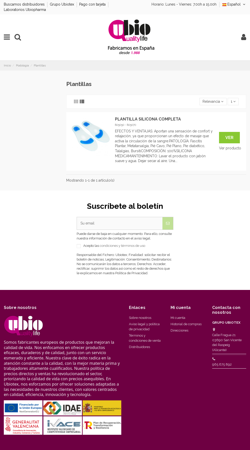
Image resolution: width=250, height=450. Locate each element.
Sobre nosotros (140, 318)
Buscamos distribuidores (25, 4)
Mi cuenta (178, 318)
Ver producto (230, 148)
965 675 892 (222, 364)
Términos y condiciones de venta (145, 338)
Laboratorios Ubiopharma (25, 10)
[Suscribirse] (167, 223)
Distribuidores (139, 347)
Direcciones (179, 330)
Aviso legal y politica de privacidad (144, 326)
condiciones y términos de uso (122, 246)
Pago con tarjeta (93, 4)
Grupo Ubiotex (62, 4)
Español (234, 4)
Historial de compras (186, 324)
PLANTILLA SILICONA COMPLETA (148, 119)
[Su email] (119, 223)
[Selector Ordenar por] (212, 101)
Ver (229, 137)
